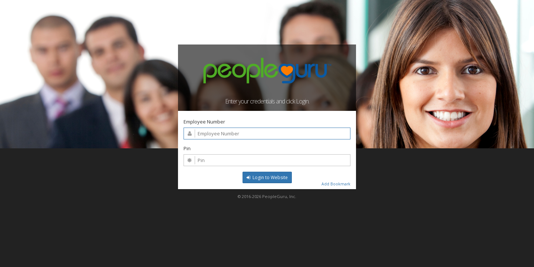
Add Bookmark (336, 184)
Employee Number (204, 121)
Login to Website (267, 177)
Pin (187, 148)
